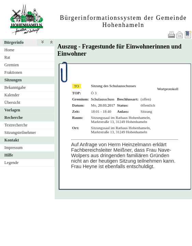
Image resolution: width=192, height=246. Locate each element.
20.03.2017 (106, 105)
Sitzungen (13, 80)
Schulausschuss (102, 99)
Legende (11, 162)
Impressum (13, 147)
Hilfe (8, 155)
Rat (7, 57)
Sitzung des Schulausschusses (113, 86)
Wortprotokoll (167, 89)
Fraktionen (13, 72)
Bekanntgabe (15, 87)
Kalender (11, 95)
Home (9, 49)
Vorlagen (12, 110)
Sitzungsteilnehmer (20, 132)
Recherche (13, 117)
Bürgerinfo (14, 42)
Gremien (11, 65)
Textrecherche (16, 125)
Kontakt (11, 140)
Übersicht (12, 102)
